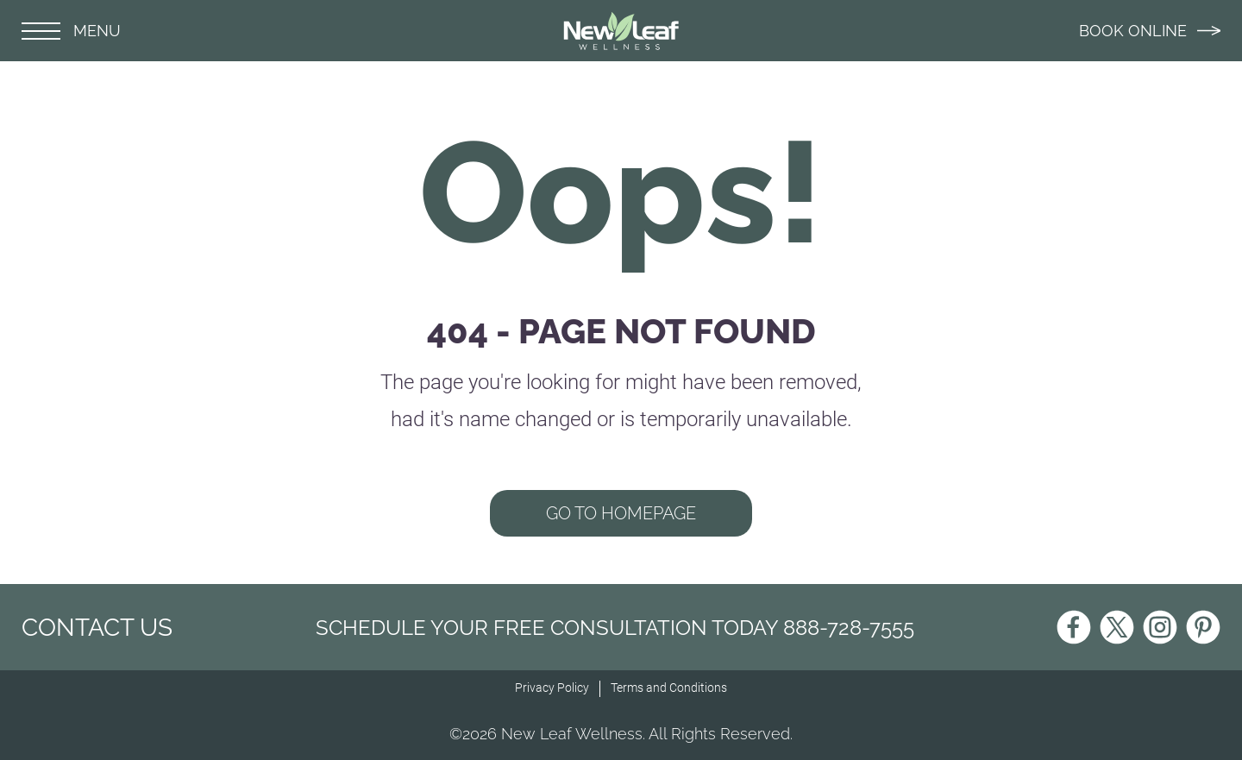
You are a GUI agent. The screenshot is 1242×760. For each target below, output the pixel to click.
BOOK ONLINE (1149, 31)
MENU (71, 31)
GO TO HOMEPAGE (621, 513)
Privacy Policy (552, 687)
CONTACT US (97, 627)
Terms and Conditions (669, 687)
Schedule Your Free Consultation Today (615, 627)
